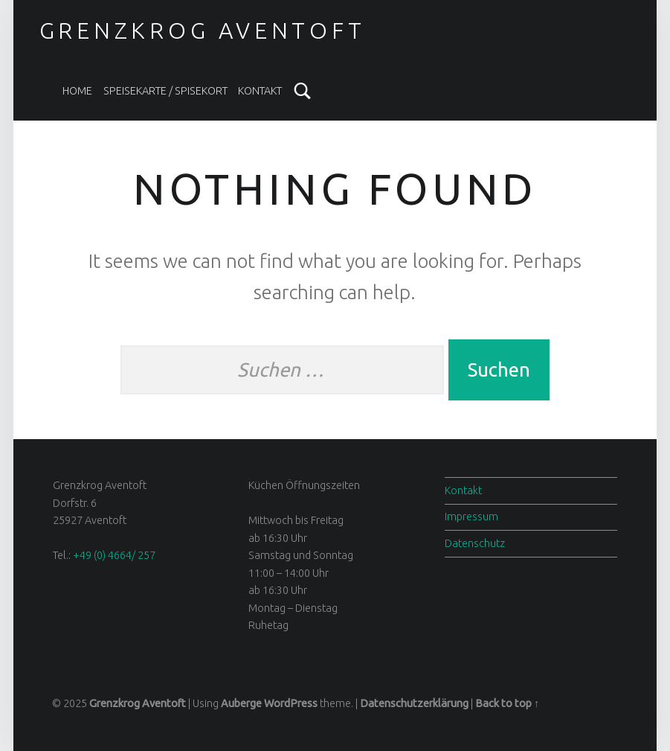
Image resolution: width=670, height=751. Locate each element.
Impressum (471, 516)
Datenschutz (475, 543)
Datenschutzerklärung (414, 703)
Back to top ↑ (507, 703)
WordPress (291, 703)
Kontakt (260, 91)
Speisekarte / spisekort (165, 91)
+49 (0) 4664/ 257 (114, 555)
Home (77, 91)
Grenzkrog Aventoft (202, 30)
